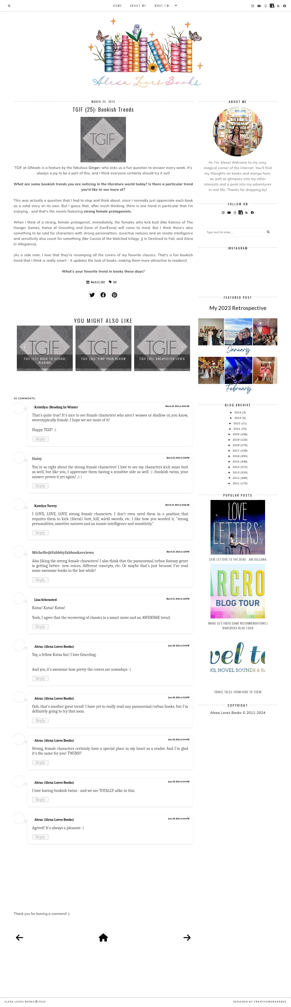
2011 (236, 483)
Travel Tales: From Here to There (238, 691)
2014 (236, 467)
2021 (237, 428)
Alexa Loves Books (20, 1001)
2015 (236, 461)
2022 (237, 423)
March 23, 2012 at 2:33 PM (178, 458)
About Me (138, 6)
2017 (236, 450)
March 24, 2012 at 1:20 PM (177, 552)
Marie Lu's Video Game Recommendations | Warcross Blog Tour (238, 625)
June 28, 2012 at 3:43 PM (178, 646)
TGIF (115, 282)
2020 (236, 434)
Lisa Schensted (45, 600)
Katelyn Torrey (45, 506)
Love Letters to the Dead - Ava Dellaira (238, 559)
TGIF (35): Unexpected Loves (162, 359)
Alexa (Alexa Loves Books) (54, 647)
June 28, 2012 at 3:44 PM (178, 739)
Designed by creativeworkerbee (259, 1001)
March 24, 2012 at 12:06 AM (177, 505)
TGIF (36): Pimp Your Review (103, 359)
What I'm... (164, 6)
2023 (238, 417)
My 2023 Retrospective (237, 307)
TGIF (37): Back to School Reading (45, 360)
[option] (45, 348)
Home (117, 6)
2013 (236, 472)
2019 (236, 439)
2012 (236, 478)
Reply (40, 439)
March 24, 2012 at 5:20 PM (177, 599)
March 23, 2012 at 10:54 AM (177, 406)
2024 (238, 412)
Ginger (94, 168)
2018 (236, 445)
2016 (236, 456)
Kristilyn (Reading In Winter (56, 407)
